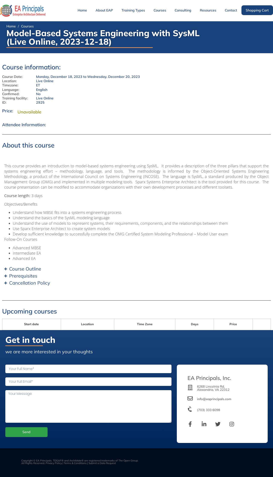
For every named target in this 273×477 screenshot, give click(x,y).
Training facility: (15, 98)
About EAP (104, 10)
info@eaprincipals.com (214, 399)
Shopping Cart (257, 10)
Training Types (133, 10)
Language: (10, 90)
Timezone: (10, 85)
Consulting (183, 10)
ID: (4, 102)
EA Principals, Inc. (209, 378)
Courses (160, 10)
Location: (9, 81)
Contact (231, 10)
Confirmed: (10, 94)
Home (82, 10)
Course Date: (12, 77)
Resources (208, 10)
